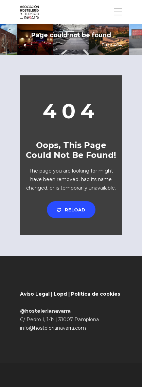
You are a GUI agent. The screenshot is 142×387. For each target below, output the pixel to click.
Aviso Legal (35, 294)
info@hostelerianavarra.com (53, 328)
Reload (71, 209)
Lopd (60, 294)
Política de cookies (95, 294)
